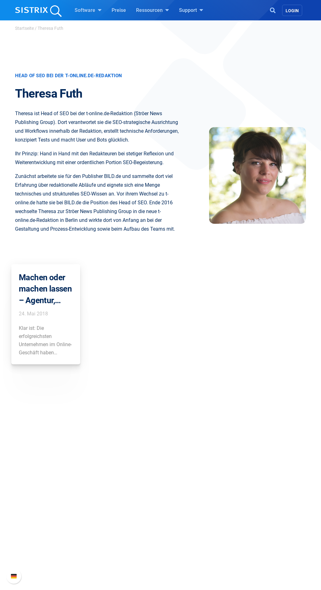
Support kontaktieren (263, 522)
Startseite (24, 28)
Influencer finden (114, 522)
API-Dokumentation (261, 512)
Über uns (33, 492)
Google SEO (109, 502)
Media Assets (183, 562)
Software (88, 10)
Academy (178, 512)
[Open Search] (273, 9)
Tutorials (177, 542)
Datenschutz (38, 522)
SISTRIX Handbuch (261, 492)
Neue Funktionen (258, 502)
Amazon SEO (110, 512)
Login (292, 10)
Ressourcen (152, 10)
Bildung (32, 512)
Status (247, 532)
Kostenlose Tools (187, 532)
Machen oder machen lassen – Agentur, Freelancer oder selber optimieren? (45, 289)
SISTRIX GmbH (42, 480)
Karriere (32, 502)
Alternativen (181, 552)
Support (191, 10)
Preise (119, 10)
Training (177, 502)
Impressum (36, 532)
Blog (173, 522)
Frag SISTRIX (182, 492)
